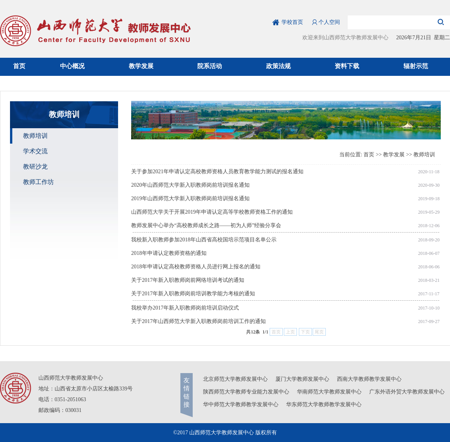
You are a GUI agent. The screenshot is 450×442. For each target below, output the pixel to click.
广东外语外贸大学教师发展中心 (407, 392)
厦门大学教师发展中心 (302, 379)
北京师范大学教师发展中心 (235, 379)
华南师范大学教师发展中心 (329, 392)
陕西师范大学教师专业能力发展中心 (246, 392)
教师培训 (424, 154)
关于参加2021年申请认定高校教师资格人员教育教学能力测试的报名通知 (217, 171)
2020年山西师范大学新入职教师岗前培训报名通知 (190, 185)
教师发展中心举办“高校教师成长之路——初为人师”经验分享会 (206, 225)
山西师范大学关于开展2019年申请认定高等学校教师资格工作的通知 (212, 212)
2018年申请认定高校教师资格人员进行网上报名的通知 (195, 267)
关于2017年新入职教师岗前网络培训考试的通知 (187, 280)
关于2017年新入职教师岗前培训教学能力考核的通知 (193, 293)
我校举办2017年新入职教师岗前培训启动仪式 (185, 308)
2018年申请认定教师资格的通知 (169, 253)
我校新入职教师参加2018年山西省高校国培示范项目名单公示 (204, 240)
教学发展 (394, 154)
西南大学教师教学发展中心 (369, 379)
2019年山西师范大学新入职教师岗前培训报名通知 (190, 198)
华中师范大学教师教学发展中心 (240, 404)
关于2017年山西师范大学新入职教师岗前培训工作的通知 (198, 321)
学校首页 (292, 22)
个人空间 (329, 22)
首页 (368, 154)
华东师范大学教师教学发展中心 (324, 404)
